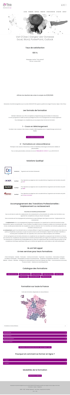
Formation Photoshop (12, 274)
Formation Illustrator (25, 274)
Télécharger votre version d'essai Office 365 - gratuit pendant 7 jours (35, 347)
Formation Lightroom (48, 274)
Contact (64, 11)
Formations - (31, 387)
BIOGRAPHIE (29, 11)
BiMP (24, 188)
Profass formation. (27, 195)
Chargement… (35, 76)
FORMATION (41, 11)
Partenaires (62, 5)
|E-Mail (10, 7)
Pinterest (64, 5)
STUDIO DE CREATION (50, 11)
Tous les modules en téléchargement (35, 137)
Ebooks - (35, 387)
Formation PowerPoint (34, 276)
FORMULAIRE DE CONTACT (42, 151)
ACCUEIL (23, 11)
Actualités (58, 11)
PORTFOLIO (35, 11)
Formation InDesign (36, 274)
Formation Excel (23, 276)
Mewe (66, 5)
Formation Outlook (46, 276)
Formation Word (59, 274)
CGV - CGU (35, 391)
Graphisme (39, 387)
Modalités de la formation (35, 376)
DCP (24, 182)
